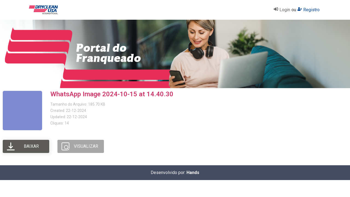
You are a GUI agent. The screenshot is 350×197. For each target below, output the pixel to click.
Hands (192, 172)
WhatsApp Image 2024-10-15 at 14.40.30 (111, 94)
